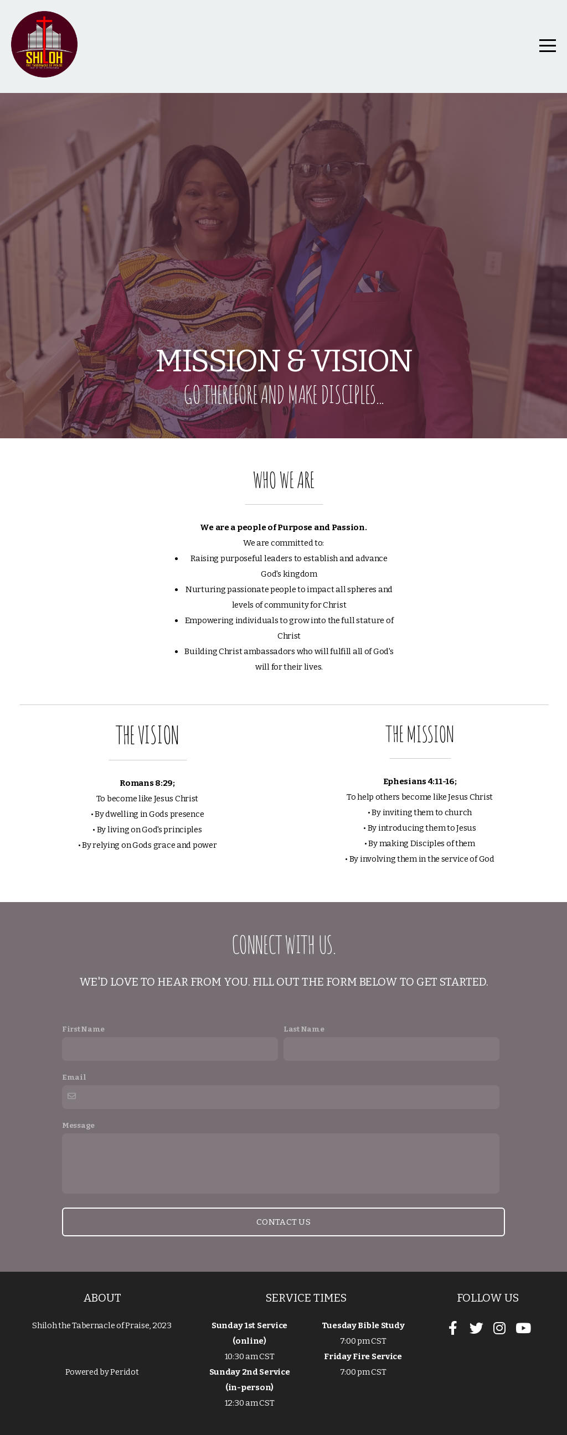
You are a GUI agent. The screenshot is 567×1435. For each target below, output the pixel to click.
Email (74, 1077)
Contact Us (283, 1222)
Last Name (304, 1029)
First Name (83, 1029)
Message (78, 1125)
